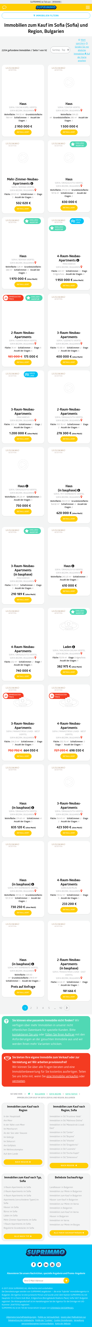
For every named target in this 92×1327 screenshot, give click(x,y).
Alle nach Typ (23, 1236)
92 (60, 1008)
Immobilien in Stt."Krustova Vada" (65, 1116)
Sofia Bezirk (55, 1094)
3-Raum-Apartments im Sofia (17, 1187)
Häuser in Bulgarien (59, 1216)
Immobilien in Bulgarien (61, 1207)
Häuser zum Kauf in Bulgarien (64, 1199)
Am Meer (8, 1120)
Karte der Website (63, 1323)
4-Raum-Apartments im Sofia (17, 1195)
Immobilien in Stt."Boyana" (62, 1136)
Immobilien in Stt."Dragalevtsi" (64, 1144)
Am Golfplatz (10, 1145)
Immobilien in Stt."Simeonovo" (64, 1157)
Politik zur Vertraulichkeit (49, 1317)
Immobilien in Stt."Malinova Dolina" (66, 1120)
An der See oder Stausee (15, 1132)
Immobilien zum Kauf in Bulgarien (66, 1195)
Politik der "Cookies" (44, 1320)
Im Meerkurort (10, 1128)
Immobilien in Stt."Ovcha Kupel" (64, 1152)
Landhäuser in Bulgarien (61, 1187)
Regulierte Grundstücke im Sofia (19, 1227)
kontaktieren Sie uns (25, 1034)
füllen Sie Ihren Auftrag (60, 1034)
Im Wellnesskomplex (13, 1149)
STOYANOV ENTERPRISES (62, 1307)
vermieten (18, 1081)
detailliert (21, 132)
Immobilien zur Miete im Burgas (65, 1224)
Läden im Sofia (11, 1215)
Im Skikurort (9, 1141)
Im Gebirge (9, 1137)
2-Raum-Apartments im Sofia (17, 1191)
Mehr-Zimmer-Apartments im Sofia (20, 1219)
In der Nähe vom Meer (14, 1124)
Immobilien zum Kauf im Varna (64, 1211)
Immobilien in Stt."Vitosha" (62, 1140)
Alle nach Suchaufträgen (69, 1232)
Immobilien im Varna (59, 1220)
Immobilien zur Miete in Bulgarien (66, 1191)
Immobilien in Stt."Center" (62, 1132)
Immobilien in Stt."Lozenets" (63, 1148)
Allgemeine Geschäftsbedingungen (21, 1317)
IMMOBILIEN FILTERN (46, 15)
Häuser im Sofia (11, 1207)
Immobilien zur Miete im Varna (64, 1203)
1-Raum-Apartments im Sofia (17, 1223)
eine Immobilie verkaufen (62, 1076)
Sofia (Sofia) (71, 1094)
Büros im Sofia (10, 1211)
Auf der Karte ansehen (83, 57)
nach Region (23, 1162)
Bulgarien (40, 1094)
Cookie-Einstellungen (63, 1320)
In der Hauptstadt (12, 1116)
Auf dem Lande (11, 1153)
